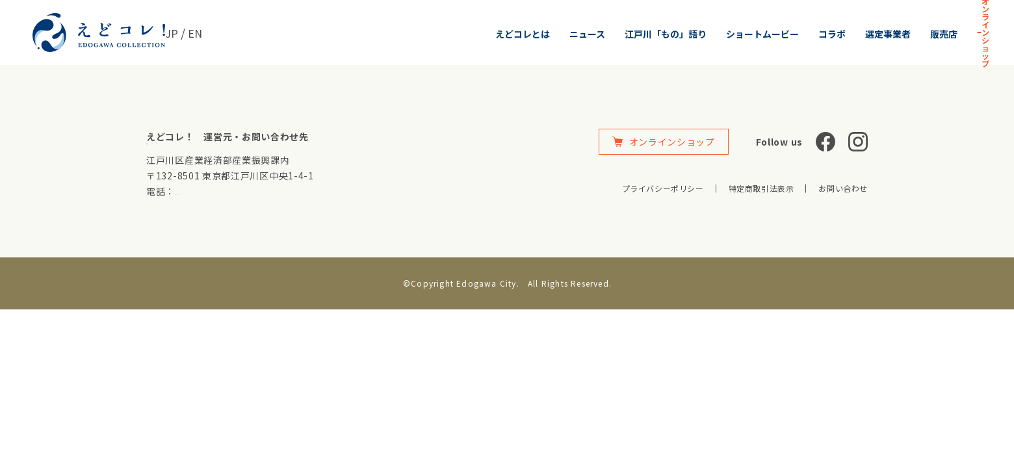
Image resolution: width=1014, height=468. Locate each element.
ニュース (475, 34)
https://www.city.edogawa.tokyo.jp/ (217, 150)
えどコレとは (410, 34)
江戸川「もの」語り (553, 34)
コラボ (719, 34)
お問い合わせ (843, 188)
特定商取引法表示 (761, 188)
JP (172, 32)
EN (196, 32)
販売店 (831, 34)
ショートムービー (650, 34)
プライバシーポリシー (663, 188)
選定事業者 (775, 34)
